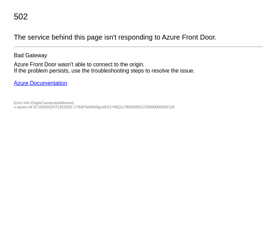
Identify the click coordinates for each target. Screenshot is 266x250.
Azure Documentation (40, 83)
